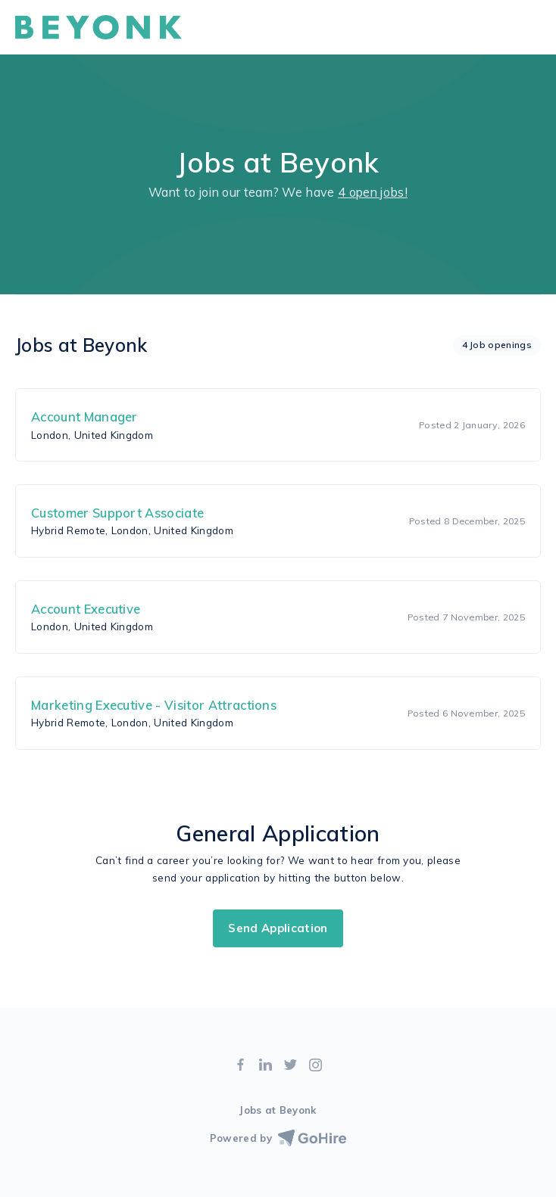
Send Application (277, 928)
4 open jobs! (373, 192)
